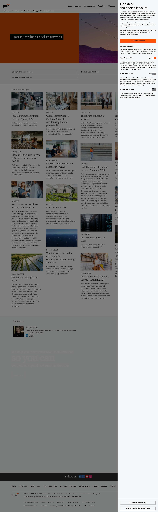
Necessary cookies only (137, 502)
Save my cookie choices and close (138, 508)
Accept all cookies (138, 40)
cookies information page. (129, 34)
